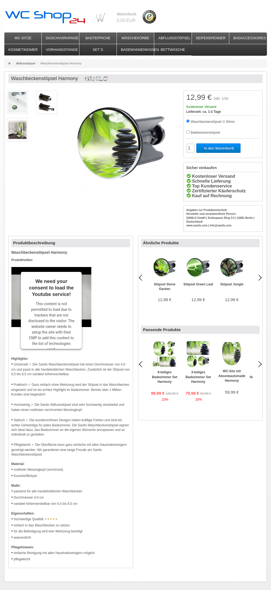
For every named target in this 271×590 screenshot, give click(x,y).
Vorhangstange (62, 50)
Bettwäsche (173, 50)
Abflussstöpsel (174, 38)
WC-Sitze (22, 38)
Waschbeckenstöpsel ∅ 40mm (213, 122)
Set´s (98, 50)
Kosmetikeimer (23, 50)
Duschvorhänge (62, 38)
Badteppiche (97, 38)
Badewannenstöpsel (205, 132)
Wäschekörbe (135, 38)
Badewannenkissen (137, 50)
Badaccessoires (249, 38)
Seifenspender (211, 38)
